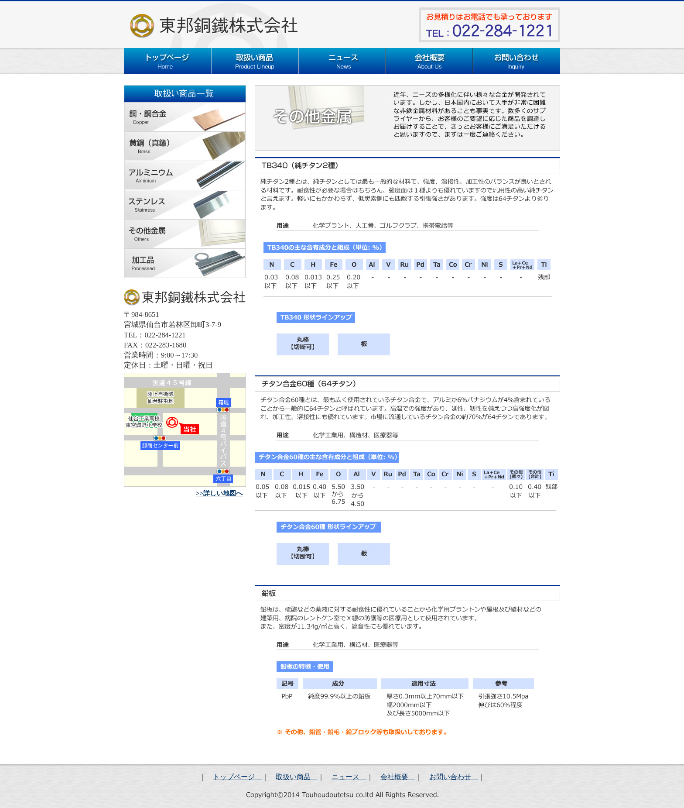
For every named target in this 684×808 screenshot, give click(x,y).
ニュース (349, 776)
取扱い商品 (297, 776)
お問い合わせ (453, 776)
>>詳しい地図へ (219, 493)
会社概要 (397, 776)
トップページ (237, 776)
